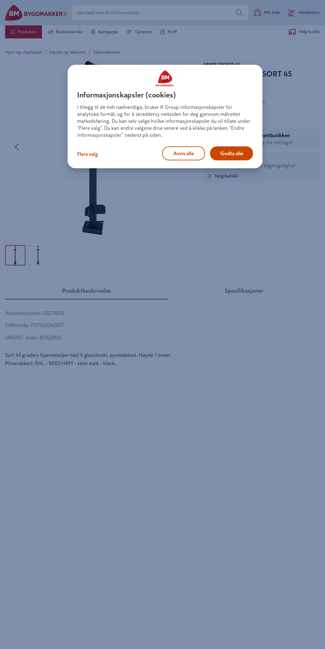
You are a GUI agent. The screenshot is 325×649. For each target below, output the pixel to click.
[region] (165, 116)
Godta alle (231, 153)
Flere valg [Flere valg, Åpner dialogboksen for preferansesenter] (87, 154)
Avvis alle (183, 153)
